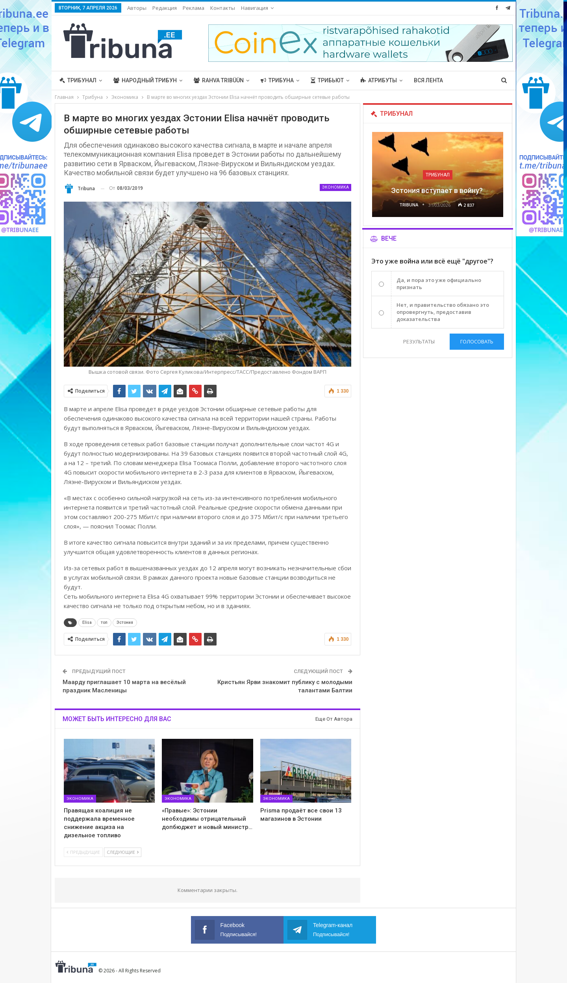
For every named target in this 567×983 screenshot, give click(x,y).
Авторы (136, 7)
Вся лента (428, 80)
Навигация (254, 7)
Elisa (87, 622)
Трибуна (277, 80)
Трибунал (77, 80)
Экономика (335, 187)
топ (104, 622)
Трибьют (327, 80)
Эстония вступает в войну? (437, 190)
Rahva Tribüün (219, 80)
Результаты (418, 341)
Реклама (193, 7)
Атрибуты (379, 80)
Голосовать (476, 341)
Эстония (125, 622)
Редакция (164, 7)
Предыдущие (83, 852)
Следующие (123, 852)
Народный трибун (145, 80)
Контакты (222, 7)
